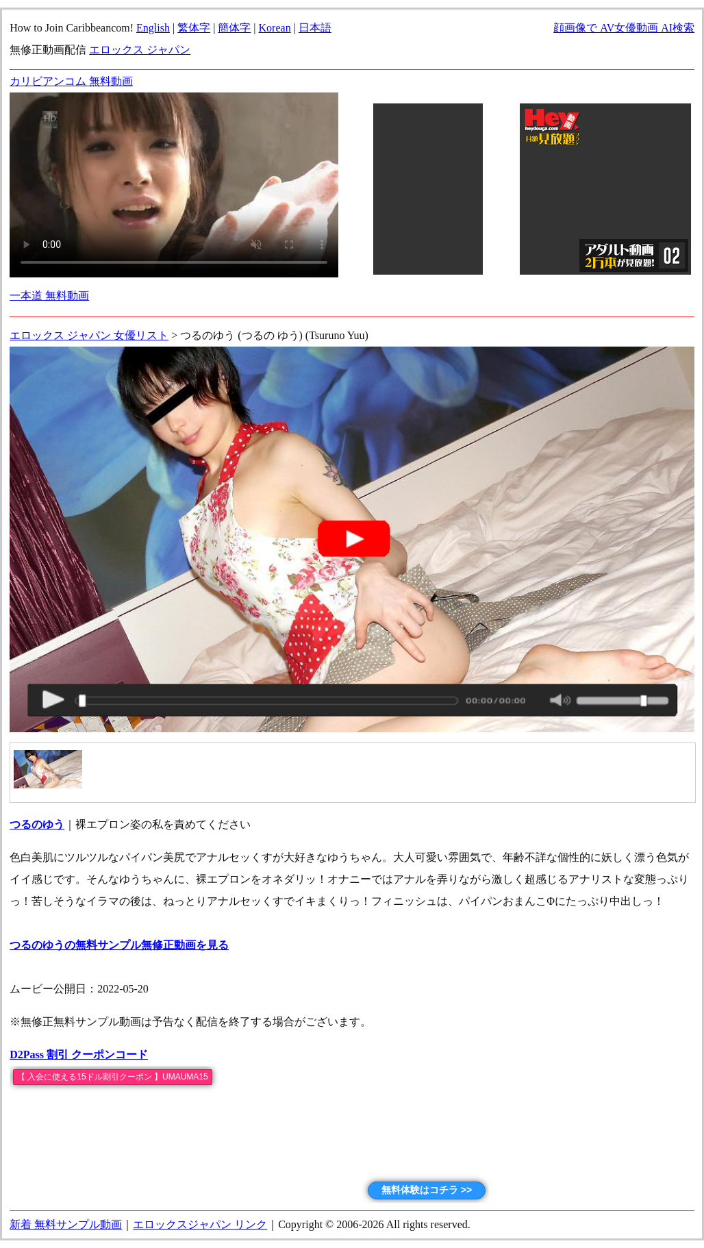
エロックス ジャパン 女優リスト (89, 335)
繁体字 (193, 28)
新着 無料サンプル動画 (66, 1224)
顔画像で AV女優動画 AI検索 (623, 28)
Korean (275, 28)
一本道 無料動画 (49, 295)
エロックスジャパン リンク (200, 1224)
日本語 (315, 28)
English (153, 28)
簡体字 (234, 28)
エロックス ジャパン (139, 49)
